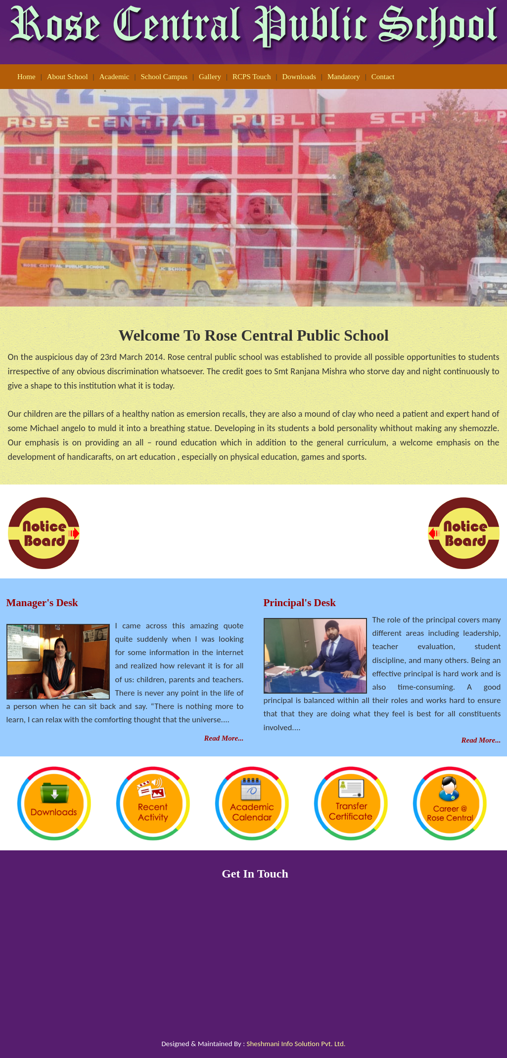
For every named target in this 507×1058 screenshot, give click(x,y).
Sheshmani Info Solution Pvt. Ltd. (296, 1043)
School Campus (163, 77)
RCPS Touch (251, 77)
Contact (383, 77)
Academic (114, 77)
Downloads (299, 77)
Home (26, 77)
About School (67, 77)
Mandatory (343, 77)
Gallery (210, 77)
